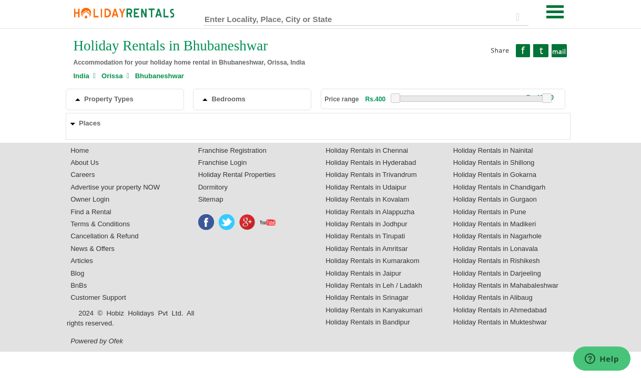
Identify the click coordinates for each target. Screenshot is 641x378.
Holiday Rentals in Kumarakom (372, 261)
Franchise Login (222, 162)
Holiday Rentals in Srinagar (367, 297)
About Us (84, 162)
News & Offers (92, 249)
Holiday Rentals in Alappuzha (369, 212)
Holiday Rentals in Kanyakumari (373, 310)
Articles (81, 261)
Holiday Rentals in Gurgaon (495, 199)
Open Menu (555, 12)
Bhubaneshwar (159, 76)
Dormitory (213, 187)
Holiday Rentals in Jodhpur (366, 224)
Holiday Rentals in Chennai (366, 150)
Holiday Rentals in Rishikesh (496, 261)
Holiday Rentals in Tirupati (365, 236)
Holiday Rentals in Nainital (493, 150)
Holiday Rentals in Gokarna (494, 174)
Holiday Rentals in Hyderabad (370, 162)
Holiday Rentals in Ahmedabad (500, 310)
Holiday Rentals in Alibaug (493, 297)
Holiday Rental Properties (237, 174)
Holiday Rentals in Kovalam (367, 199)
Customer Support (98, 297)
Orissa (112, 76)
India (81, 76)
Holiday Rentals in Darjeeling (497, 273)
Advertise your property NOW (115, 187)
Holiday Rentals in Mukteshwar (500, 322)
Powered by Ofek (96, 341)
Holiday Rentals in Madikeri (494, 224)
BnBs (78, 285)
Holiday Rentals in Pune (489, 212)
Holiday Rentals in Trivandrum (370, 174)
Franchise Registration (232, 150)
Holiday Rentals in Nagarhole (497, 236)
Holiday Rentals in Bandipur (367, 322)
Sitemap (210, 199)
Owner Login (89, 199)
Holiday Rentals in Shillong (494, 162)
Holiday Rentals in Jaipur (363, 273)
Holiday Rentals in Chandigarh (499, 187)
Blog (77, 273)
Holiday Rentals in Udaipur (365, 187)
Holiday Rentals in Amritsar (366, 249)
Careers (82, 174)
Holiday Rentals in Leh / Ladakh (373, 285)
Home (79, 150)
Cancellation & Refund (104, 236)
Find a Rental (90, 212)
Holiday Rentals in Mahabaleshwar (505, 285)
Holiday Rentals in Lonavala (495, 249)
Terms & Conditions (100, 224)
